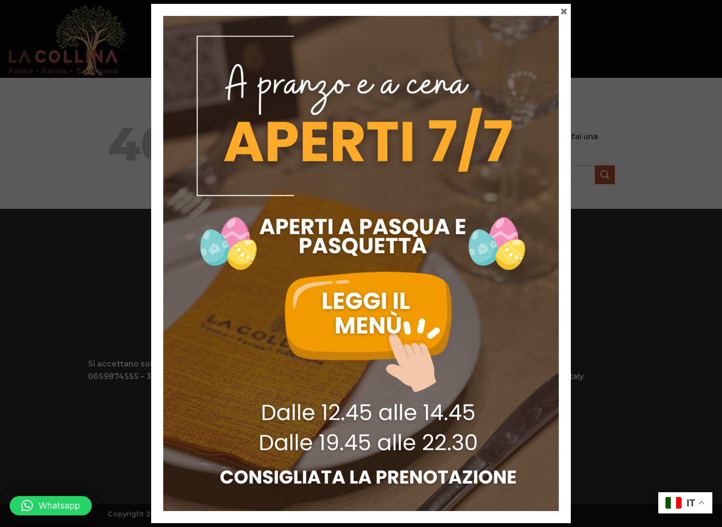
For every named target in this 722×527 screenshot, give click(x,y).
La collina (214, 38)
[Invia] (604, 174)
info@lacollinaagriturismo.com (365, 376)
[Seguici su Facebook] (353, 452)
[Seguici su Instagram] (369, 452)
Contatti (491, 38)
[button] (51, 505)
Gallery (440, 38)
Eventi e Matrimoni (367, 38)
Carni (299, 38)
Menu (262, 38)
